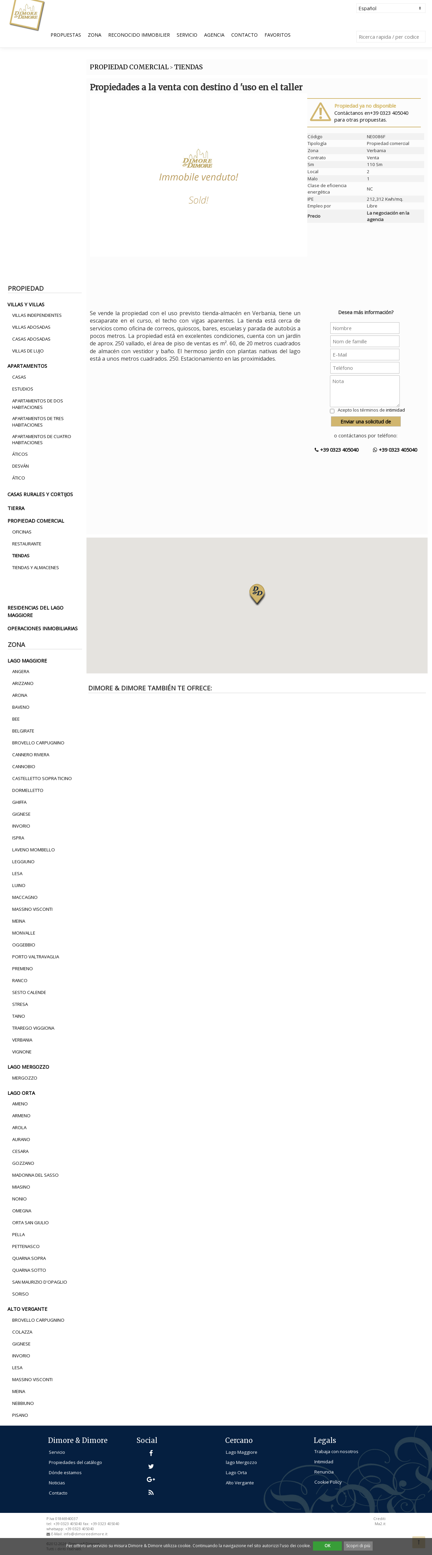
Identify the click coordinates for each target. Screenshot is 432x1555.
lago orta (21, 1092)
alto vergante (27, 1308)
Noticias (57, 1483)
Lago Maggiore (241, 1452)
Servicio (187, 35)
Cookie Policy (328, 1482)
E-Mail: (57, 1534)
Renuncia (324, 1472)
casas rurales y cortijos (40, 494)
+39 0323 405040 (336, 449)
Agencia (214, 35)
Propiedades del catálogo (75, 1462)
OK (327, 1546)
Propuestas (66, 35)
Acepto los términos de (371, 410)
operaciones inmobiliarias (42, 628)
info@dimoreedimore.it (85, 1534)
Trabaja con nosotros (336, 1451)
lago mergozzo (28, 1066)
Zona (94, 35)
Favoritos (277, 35)
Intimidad (323, 1462)
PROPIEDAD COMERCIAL (129, 67)
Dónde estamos (65, 1472)
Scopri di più (358, 1546)
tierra (15, 508)
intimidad (395, 410)
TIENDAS (188, 67)
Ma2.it (380, 1523)
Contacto (244, 35)
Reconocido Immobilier (139, 35)
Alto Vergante (240, 1483)
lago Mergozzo (241, 1462)
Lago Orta (236, 1472)
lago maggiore (27, 660)
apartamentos (27, 365)
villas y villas (25, 304)
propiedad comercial (35, 520)
